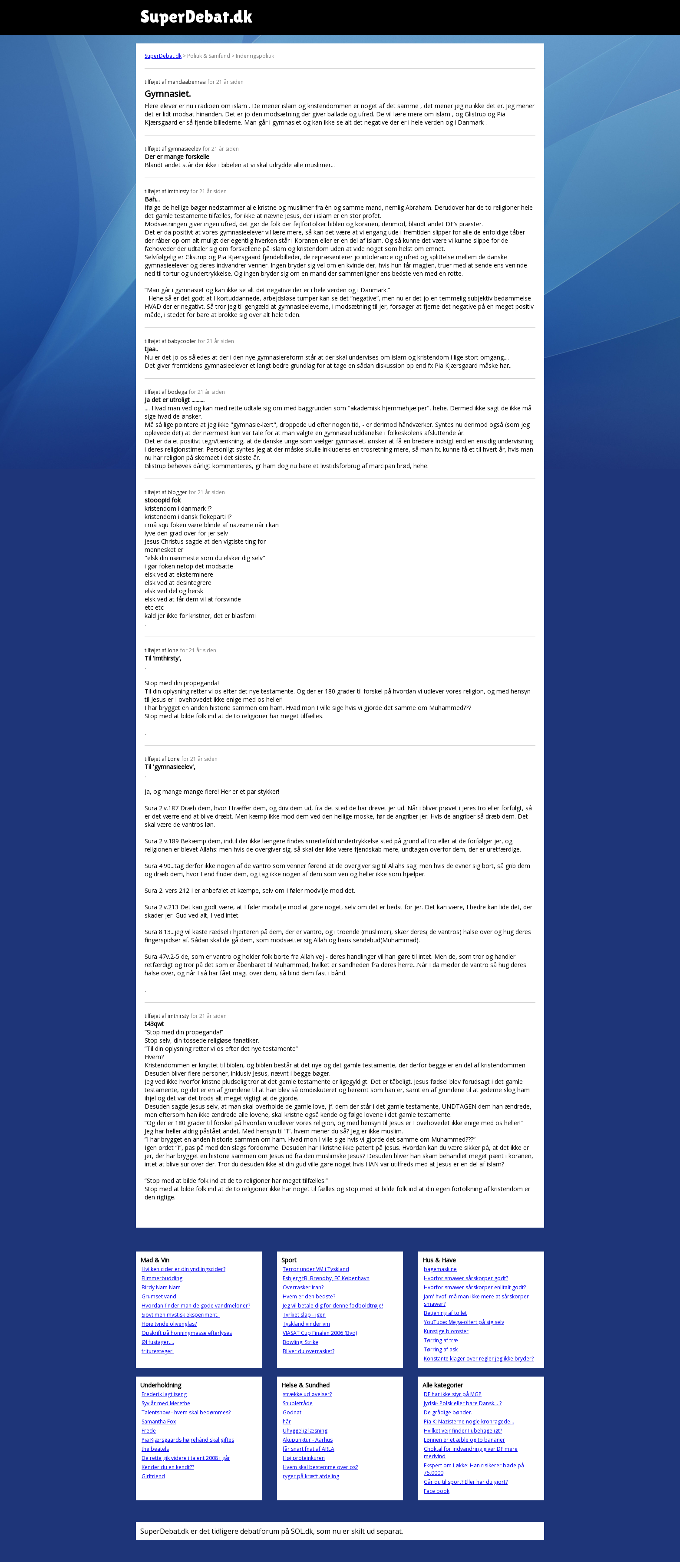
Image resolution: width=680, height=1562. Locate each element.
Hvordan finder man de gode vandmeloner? (196, 1305)
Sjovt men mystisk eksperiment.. (181, 1314)
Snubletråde (298, 1403)
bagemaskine (440, 1269)
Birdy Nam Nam (161, 1287)
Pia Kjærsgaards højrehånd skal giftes (188, 1439)
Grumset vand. (160, 1296)
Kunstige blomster (446, 1331)
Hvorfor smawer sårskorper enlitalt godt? (475, 1287)
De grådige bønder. (448, 1412)
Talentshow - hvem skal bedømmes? (186, 1412)
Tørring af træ (441, 1340)
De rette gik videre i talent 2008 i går (186, 1458)
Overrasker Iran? (303, 1287)
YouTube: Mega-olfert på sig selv (464, 1322)
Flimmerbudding (162, 1278)
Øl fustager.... (158, 1342)
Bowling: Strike (300, 1342)
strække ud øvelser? (307, 1394)
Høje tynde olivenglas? (169, 1324)
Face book (436, 1491)
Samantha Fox (159, 1421)
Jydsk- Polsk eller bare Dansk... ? (463, 1403)
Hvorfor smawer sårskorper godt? (466, 1278)
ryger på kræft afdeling (311, 1476)
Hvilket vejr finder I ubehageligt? (463, 1430)
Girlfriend (153, 1476)
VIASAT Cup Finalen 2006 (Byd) (320, 1333)
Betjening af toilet (445, 1313)
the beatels (155, 1449)
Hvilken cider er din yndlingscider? (183, 1269)
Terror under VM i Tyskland (316, 1269)
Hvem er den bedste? (309, 1296)
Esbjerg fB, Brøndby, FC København (326, 1278)
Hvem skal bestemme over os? (320, 1467)
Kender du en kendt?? (168, 1467)
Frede (149, 1430)
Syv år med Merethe (166, 1403)
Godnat (292, 1412)
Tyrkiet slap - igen (304, 1314)
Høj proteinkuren (304, 1458)
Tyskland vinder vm (306, 1324)
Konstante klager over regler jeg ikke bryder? (479, 1358)
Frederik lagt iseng (164, 1394)
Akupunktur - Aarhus (308, 1439)
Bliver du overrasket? (308, 1351)
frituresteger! (158, 1351)
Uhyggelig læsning (305, 1430)
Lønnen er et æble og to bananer (464, 1439)
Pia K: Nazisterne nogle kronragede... (469, 1421)
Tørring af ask (441, 1349)
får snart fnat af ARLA (308, 1449)
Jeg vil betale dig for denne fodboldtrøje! (333, 1305)
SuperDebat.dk (163, 55)
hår (287, 1421)
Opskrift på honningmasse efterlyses (187, 1333)
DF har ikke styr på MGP (453, 1394)
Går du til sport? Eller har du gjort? (466, 1482)
